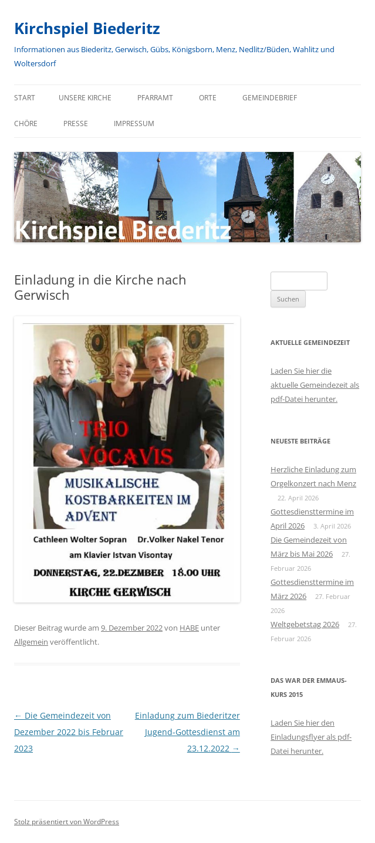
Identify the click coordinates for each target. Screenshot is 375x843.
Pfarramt (155, 98)
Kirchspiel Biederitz (87, 28)
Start (24, 98)
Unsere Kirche (85, 98)
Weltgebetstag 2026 (305, 624)
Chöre (26, 123)
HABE (189, 627)
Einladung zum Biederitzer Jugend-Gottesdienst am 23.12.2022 (187, 732)
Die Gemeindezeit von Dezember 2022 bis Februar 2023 (68, 732)
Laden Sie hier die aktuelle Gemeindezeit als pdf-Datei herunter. (315, 384)
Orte (208, 98)
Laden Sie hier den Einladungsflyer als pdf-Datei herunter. (311, 736)
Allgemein (31, 642)
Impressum (134, 123)
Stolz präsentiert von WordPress (66, 822)
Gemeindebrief (269, 98)
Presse (75, 123)
